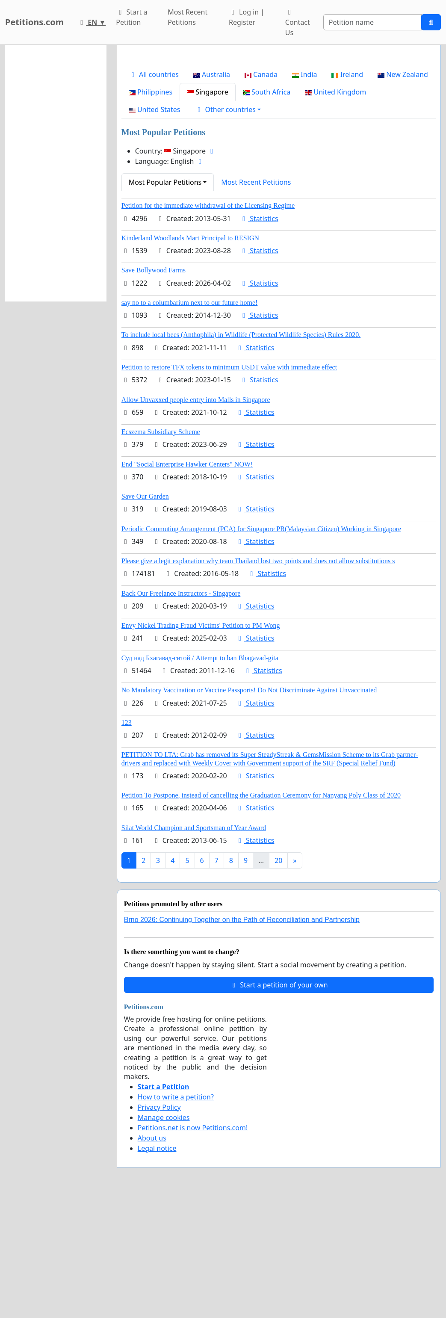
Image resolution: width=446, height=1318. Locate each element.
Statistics (258, 338)
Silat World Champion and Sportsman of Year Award (193, 947)
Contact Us (297, 23)
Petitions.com (34, 22)
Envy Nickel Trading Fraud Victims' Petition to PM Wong (200, 745)
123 (126, 842)
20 (278, 980)
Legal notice (157, 1268)
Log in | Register (246, 17)
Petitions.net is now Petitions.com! (193, 1247)
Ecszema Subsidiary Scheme (160, 551)
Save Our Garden (145, 616)
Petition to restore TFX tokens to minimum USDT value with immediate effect (229, 487)
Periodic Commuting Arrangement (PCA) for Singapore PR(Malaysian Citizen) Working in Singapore (261, 648)
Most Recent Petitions (187, 17)
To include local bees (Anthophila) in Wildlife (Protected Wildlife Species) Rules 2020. (241, 454)
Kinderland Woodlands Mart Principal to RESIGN (190, 357)
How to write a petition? (176, 1216)
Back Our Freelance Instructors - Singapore (181, 713)
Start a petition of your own (279, 1104)
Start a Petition (131, 17)
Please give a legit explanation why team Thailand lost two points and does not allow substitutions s (258, 680)
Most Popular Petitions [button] (165, 302)
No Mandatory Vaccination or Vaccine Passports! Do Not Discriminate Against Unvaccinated (249, 809)
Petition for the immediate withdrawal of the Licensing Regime (208, 325)
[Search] (372, 22)
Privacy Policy (159, 1227)
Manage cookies (164, 1237)
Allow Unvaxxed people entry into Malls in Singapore (195, 519)
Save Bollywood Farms (153, 389)
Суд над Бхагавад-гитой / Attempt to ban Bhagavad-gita (199, 777)
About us (152, 1257)
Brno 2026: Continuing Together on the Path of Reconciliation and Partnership (242, 1039)
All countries (154, 194)
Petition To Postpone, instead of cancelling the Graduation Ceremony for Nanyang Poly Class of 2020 (261, 915)
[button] (227, 229)
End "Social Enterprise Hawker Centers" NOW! (187, 584)
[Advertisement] (278, 118)
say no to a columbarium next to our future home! (189, 422)
